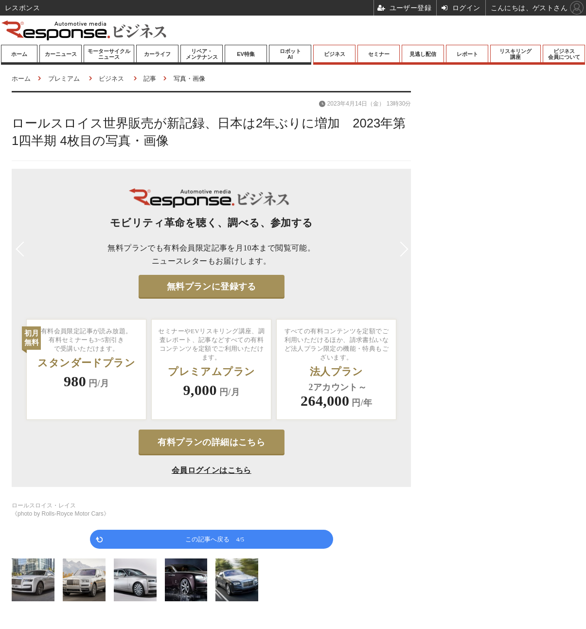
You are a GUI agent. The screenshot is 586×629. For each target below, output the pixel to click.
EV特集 (246, 54)
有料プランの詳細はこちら (211, 442)
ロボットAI (290, 54)
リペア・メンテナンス (202, 54)
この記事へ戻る (214, 539)
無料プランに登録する (211, 286)
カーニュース (61, 54)
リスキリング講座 (515, 54)
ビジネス (334, 54)
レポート (467, 54)
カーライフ (157, 54)
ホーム (19, 54)
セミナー (379, 54)
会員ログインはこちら (211, 470)
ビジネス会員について (564, 54)
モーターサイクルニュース (109, 54)
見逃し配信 (422, 54)
